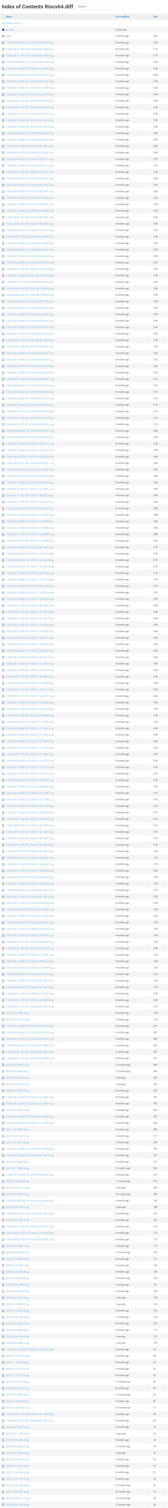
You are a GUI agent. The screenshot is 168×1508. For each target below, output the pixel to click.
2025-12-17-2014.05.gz (17, 1375)
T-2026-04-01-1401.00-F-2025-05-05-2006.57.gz (30, 152)
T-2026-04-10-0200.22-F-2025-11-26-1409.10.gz (30, 663)
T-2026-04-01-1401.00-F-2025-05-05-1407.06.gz (30, 146)
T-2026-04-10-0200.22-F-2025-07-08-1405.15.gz (30, 204)
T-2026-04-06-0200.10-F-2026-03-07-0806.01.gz (30, 1045)
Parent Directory (14, 23)
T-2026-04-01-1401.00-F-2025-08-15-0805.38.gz (30, 288)
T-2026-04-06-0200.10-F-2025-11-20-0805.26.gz (30, 599)
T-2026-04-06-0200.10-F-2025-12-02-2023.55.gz (30, 650)
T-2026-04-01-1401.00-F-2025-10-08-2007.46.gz (30, 495)
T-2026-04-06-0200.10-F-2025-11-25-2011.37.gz (30, 638)
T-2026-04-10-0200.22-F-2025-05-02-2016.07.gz (30, 94)
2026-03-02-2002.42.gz (17, 1330)
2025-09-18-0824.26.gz (17, 1181)
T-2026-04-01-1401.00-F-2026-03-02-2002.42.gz (30, 1052)
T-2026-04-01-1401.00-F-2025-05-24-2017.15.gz (30, 172)
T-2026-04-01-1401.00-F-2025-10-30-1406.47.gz (30, 605)
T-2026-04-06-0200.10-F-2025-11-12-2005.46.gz (30, 566)
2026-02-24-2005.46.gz (17, 1272)
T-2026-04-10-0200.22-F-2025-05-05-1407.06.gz (30, 126)
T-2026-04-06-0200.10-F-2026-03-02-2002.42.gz (30, 1032)
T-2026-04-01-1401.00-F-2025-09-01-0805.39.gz (30, 411)
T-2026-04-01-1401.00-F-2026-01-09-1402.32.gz (30, 851)
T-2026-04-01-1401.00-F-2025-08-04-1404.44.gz (30, 282)
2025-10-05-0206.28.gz (17, 1278)
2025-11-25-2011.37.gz (17, 1479)
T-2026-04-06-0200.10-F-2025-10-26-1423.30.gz (30, 560)
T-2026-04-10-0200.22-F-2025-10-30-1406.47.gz (30, 573)
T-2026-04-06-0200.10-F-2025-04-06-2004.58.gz (30, 42)
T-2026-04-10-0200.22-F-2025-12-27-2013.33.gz (30, 767)
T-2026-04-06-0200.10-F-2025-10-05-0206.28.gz (30, 437)
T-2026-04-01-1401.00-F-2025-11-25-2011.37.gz (30, 689)
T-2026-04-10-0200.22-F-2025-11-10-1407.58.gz (30, 579)
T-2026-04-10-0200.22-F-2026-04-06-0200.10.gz (30, 1174)
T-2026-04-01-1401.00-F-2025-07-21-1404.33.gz (30, 269)
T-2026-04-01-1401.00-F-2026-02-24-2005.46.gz (30, 1000)
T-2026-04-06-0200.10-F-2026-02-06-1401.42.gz (30, 890)
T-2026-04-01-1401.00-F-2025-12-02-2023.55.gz (30, 709)
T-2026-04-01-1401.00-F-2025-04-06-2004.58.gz (30, 49)
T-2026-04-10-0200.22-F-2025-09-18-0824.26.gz (30, 405)
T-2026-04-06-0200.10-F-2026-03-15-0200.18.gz (30, 1116)
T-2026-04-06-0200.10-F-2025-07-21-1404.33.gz (30, 230)
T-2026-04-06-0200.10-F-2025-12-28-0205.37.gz (30, 780)
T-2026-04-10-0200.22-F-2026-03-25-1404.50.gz (30, 1149)
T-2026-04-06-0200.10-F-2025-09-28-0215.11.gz (30, 431)
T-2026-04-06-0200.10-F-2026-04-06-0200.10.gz (30, 1239)
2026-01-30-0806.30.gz (17, 1162)
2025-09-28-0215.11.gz (17, 1498)
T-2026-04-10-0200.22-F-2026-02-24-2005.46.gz (30, 961)
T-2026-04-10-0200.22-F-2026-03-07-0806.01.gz (30, 1039)
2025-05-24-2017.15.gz (17, 1187)
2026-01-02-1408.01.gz (17, 1284)
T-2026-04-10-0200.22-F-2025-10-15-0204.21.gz (30, 489)
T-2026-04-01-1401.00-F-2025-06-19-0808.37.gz (30, 236)
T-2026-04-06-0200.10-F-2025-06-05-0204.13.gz (30, 178)
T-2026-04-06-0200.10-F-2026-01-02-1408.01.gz (30, 793)
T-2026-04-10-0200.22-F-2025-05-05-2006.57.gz (30, 139)
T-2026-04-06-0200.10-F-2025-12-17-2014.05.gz (30, 722)
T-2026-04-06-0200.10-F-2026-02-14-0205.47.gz (30, 922)
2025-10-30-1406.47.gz (17, 1440)
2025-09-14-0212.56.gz (17, 1382)
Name (9, 16)
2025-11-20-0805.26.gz (17, 1129)
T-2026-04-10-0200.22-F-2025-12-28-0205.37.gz (30, 786)
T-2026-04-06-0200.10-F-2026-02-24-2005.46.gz (30, 974)
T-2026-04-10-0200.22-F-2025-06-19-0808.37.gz (30, 211)
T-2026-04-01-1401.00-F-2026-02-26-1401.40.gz (30, 1006)
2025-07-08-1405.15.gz (17, 1207)
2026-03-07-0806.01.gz (17, 1110)
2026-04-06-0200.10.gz (17, 1246)
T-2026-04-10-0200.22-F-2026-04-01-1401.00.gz (30, 1155)
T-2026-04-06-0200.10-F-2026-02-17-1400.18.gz (30, 968)
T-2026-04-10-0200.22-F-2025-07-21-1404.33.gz (30, 243)
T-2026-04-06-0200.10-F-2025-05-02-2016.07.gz (30, 75)
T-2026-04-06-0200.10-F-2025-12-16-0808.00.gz (30, 683)
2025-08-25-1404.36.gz (17, 1504)
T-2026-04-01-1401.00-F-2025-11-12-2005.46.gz (30, 625)
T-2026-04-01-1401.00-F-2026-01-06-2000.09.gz (30, 845)
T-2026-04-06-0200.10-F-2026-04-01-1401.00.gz (30, 1213)
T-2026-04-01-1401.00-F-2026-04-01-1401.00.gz (30, 1420)
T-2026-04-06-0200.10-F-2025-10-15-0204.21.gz (30, 469)
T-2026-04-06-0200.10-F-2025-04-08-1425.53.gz (30, 62)
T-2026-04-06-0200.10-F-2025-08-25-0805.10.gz (30, 308)
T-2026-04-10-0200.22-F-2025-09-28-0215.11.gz (30, 444)
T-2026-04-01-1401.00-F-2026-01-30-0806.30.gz (30, 870)
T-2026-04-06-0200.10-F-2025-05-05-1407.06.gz (30, 120)
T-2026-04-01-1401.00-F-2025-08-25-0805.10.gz (30, 346)
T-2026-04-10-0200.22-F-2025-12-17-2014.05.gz (30, 735)
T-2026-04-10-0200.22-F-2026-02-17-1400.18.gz (30, 955)
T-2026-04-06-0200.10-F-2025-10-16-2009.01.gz (30, 508)
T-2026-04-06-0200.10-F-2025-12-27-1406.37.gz (30, 728)
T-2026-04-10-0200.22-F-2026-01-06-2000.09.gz (30, 812)
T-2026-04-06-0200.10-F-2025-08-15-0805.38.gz (30, 262)
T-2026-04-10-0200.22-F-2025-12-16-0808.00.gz (30, 702)
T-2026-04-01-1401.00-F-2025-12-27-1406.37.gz (30, 754)
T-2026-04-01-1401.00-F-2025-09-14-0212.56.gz (30, 418)
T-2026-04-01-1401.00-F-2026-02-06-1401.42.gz (30, 929)
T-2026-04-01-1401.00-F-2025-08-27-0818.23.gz (30, 334)
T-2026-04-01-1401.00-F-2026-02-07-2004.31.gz (30, 942)
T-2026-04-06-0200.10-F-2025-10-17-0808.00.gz (30, 521)
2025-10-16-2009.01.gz (17, 1407)
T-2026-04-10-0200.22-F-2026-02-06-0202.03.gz (30, 883)
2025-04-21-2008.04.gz (17, 1453)
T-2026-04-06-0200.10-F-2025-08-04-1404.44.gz (30, 249)
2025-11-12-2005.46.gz (17, 1310)
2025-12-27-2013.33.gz (17, 1142)
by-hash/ (10, 29)
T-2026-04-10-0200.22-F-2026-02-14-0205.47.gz (30, 935)
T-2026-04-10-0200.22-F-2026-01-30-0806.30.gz (30, 864)
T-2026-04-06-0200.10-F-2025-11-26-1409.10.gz (30, 644)
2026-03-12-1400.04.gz (17, 1369)
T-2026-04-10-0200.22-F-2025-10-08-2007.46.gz (30, 482)
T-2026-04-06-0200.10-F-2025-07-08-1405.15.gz (30, 191)
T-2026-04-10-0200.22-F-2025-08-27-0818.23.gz (30, 314)
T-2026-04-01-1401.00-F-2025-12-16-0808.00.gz (30, 715)
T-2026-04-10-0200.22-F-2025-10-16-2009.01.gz (30, 515)
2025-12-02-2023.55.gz (17, 1323)
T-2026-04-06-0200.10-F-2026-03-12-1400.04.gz (30, 1123)
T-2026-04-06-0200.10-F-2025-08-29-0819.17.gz (30, 353)
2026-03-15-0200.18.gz (17, 1265)
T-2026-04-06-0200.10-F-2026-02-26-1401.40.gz (30, 987)
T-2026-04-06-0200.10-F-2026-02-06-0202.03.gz (30, 877)
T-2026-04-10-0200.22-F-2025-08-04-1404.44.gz (30, 256)
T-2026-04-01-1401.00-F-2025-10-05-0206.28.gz (30, 476)
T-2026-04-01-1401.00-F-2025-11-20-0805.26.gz (30, 676)
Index (8, 36)
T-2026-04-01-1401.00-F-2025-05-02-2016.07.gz (30, 114)
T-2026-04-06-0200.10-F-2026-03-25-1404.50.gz (30, 1200)
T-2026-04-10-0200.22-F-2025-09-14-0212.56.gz (30, 398)
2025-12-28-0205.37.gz (17, 1401)
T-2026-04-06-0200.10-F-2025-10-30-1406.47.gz (30, 547)
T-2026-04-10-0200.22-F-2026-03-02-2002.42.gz (30, 1026)
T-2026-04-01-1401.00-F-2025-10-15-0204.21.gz (30, 502)
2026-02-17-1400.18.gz (17, 1466)
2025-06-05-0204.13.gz (17, 1343)
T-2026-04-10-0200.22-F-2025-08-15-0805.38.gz (30, 275)
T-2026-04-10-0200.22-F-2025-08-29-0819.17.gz (30, 359)
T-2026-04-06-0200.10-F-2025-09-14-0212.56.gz (30, 385)
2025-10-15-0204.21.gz (17, 1194)
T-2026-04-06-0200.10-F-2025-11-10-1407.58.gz (30, 553)
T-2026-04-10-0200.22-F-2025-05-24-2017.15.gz (30, 165)
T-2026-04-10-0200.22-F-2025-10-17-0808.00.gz (30, 528)
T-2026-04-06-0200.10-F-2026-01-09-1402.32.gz (30, 825)
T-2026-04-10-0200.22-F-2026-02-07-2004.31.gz (30, 916)
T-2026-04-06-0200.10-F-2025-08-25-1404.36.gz (30, 301)
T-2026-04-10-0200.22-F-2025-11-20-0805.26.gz (30, 631)
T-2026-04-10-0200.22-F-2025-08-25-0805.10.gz (30, 327)
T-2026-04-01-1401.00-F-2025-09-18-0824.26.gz (30, 424)
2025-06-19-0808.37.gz (17, 1304)
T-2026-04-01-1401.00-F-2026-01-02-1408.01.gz (30, 832)
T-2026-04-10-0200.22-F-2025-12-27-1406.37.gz (30, 741)
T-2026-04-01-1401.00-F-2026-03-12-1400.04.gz (30, 1233)
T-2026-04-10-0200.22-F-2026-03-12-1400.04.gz (30, 1103)
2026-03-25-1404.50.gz (17, 1459)
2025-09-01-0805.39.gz (17, 1394)
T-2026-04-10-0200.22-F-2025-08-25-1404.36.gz (30, 321)
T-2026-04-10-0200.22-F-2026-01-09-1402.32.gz (30, 838)
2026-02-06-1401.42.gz (17, 1220)
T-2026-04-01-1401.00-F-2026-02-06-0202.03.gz (30, 903)
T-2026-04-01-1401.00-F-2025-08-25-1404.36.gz (30, 340)
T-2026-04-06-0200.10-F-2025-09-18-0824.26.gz (30, 392)
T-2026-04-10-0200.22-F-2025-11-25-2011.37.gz (30, 657)
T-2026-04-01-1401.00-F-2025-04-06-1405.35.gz (30, 55)
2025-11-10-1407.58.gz (17, 1362)
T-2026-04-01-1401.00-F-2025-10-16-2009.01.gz (30, 534)
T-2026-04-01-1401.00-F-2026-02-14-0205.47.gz (30, 948)
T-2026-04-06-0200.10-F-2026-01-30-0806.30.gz (30, 858)
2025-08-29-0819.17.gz (17, 1252)
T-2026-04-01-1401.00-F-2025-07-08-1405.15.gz (30, 224)
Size (155, 16)
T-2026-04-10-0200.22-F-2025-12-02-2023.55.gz (30, 670)
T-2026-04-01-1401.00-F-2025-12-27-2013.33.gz (30, 773)
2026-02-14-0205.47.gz (17, 1090)
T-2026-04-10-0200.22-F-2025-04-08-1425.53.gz (30, 81)
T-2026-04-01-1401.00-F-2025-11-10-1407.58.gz (30, 612)
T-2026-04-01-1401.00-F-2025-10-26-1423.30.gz (30, 618)
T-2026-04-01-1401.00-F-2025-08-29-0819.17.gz (30, 379)
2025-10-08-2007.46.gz (17, 1492)
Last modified (122, 16)
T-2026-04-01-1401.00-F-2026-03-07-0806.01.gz (30, 1058)
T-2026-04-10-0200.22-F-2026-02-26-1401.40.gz (30, 980)
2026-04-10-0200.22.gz (17, 1356)
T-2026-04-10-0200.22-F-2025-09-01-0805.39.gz (30, 372)
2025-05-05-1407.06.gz (17, 1297)
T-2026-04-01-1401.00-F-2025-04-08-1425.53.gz (30, 101)
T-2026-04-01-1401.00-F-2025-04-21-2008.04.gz (30, 107)
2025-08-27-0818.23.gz (17, 1065)
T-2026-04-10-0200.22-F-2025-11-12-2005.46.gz (30, 592)
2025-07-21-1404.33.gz (17, 1433)
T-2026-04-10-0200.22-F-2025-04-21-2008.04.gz (30, 88)
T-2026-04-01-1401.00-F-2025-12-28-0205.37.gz (30, 819)
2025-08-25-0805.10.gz (17, 1446)
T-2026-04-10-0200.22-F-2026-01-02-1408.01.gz (30, 799)
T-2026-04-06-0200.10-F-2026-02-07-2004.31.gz (30, 909)
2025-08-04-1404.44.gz (17, 1336)
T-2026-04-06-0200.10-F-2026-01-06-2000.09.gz (30, 806)
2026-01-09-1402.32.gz (17, 1019)
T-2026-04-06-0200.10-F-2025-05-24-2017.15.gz (30, 159)
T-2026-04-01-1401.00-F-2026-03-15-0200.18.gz (30, 1226)
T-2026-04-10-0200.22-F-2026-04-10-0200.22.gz (30, 1349)
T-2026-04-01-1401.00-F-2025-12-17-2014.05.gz (30, 748)
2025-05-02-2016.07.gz (17, 1084)
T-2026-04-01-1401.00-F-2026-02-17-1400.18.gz (30, 993)
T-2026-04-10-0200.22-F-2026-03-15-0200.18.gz (30, 1097)
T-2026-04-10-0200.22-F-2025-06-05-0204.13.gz (30, 185)
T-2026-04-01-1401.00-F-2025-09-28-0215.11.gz (30, 463)
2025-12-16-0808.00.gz (17, 1259)
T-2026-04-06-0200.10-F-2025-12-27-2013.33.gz (30, 760)
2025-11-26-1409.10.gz (17, 1472)
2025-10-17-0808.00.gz (17, 1168)
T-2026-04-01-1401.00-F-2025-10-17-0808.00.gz (30, 540)
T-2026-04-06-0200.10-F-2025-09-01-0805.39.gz (30, 366)
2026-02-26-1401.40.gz (17, 1013)
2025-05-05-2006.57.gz (17, 1078)
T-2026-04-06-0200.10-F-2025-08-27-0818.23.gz (30, 295)
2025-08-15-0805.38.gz (17, 1071)
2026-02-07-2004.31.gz (17, 1388)
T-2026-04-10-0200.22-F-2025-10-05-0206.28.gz (30, 450)
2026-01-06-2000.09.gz (17, 1317)
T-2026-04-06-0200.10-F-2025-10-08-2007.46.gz (30, 456)
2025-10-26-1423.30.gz (17, 1485)
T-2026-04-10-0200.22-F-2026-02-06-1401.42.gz (30, 896)
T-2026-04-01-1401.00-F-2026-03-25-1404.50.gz (30, 1414)
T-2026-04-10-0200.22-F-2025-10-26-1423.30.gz (30, 586)
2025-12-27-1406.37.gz (17, 1136)
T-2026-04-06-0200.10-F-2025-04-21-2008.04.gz (30, 68)
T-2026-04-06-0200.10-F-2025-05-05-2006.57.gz (30, 133)
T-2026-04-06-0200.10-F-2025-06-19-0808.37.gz (30, 198)
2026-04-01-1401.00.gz (17, 1427)
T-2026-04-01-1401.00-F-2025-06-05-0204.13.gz (30, 217)
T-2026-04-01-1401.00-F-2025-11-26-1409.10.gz (30, 696)
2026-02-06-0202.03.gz (17, 1291)
